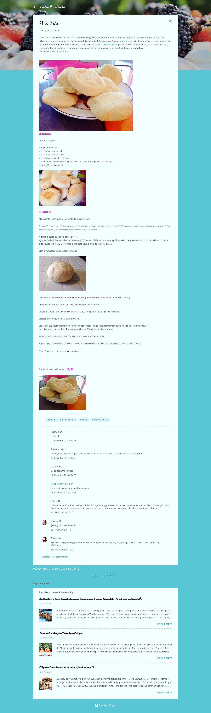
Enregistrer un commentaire (55, 556)
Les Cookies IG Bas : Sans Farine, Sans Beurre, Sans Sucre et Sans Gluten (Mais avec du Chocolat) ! (90, 599)
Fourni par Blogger (105, 705)
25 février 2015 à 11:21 (62, 529)
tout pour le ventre (59, 483)
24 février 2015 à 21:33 (62, 512)
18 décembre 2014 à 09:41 (63, 492)
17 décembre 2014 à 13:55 (63, 458)
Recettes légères (100, 419)
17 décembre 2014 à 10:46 (63, 440)
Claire (53, 521)
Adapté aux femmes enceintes (61, 419)
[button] (170, 21)
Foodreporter (110, 44)
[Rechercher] (176, 8)
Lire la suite (164, 624)
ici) (125, 41)
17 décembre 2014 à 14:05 (63, 475)
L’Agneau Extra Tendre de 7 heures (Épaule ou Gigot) (66, 667)
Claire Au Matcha (52, 7)
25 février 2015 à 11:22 (62, 549)
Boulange (84, 419)
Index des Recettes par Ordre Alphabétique (60, 633)
